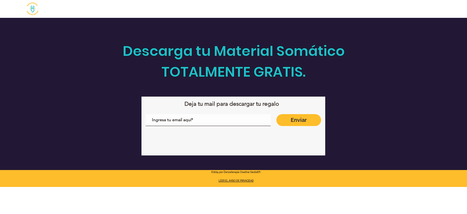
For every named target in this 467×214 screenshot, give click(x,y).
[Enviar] (298, 120)
